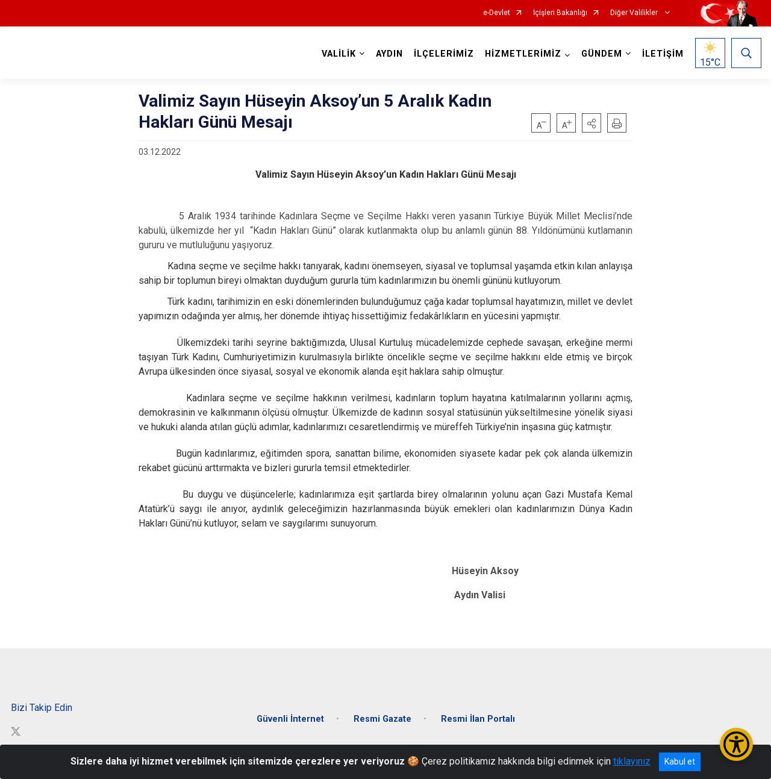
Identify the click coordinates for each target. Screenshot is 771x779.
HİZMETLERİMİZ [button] (522, 54)
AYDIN (388, 54)
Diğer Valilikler (635, 13)
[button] (591, 123)
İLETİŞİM (662, 54)
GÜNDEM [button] (601, 54)
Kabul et (679, 761)
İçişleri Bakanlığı (560, 13)
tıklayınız (632, 761)
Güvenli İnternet (290, 716)
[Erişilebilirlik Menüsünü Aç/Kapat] (736, 744)
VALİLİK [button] (338, 54)
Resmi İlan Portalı (478, 716)
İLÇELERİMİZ (443, 54)
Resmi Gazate (382, 716)
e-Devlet (496, 13)
